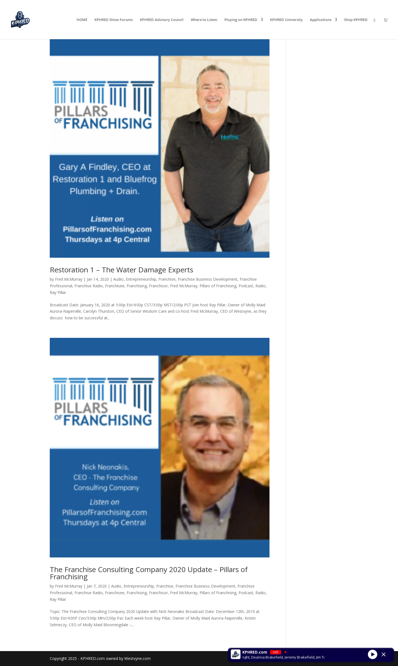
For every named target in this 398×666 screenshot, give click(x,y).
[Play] (372, 654)
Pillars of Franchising (218, 285)
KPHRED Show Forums (114, 20)
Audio (118, 279)
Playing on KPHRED (240, 20)
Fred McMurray (68, 279)
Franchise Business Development (207, 279)
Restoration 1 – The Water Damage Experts (121, 270)
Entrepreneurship (141, 279)
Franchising (137, 285)
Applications (320, 20)
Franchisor (158, 285)
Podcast (246, 285)
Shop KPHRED (356, 20)
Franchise (167, 279)
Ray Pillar (58, 292)
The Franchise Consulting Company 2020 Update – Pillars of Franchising (149, 572)
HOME (82, 20)
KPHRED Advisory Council (162, 20)
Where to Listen (204, 20)
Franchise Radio (88, 285)
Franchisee (114, 285)
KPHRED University (286, 20)
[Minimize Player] (383, 654)
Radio (260, 285)
